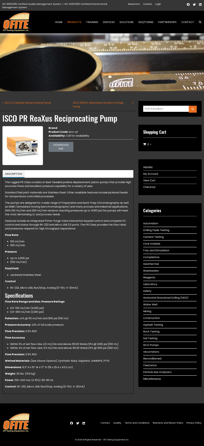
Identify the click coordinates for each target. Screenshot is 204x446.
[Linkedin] (200, 5)
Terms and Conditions (137, 422)
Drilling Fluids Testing (156, 230)
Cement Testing (153, 237)
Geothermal (151, 264)
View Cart (149, 180)
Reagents (149, 277)
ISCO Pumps (151, 345)
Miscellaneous (152, 379)
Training (92, 22)
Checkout (149, 187)
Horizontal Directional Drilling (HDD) (165, 298)
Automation (150, 223)
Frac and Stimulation (156, 250)
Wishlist (148, 167)
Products (74, 22)
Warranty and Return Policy (168, 422)
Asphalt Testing (153, 325)
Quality (117, 422)
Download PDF (61, 147)
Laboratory (150, 284)
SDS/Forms (145, 22)
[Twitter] (194, 5)
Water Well (150, 304)
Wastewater (151, 271)
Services (109, 22)
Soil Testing (150, 338)
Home (59, 22)
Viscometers (151, 352)
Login (158, 4)
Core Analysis (151, 244)
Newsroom (134, 4)
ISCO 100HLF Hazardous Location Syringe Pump (98, 104)
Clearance (150, 365)
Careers (147, 4)
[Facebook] (188, 5)
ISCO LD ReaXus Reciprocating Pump (28, 103)
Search (198, 22)
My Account (150, 174)
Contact (187, 22)
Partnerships (167, 22)
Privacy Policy (194, 422)
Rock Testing (151, 331)
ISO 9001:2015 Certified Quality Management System (31, 4)
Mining (147, 311)
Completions (151, 257)
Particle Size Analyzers (157, 372)
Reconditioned (152, 358)
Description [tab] (13, 174)
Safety (147, 291)
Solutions (127, 22)
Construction (151, 318)
